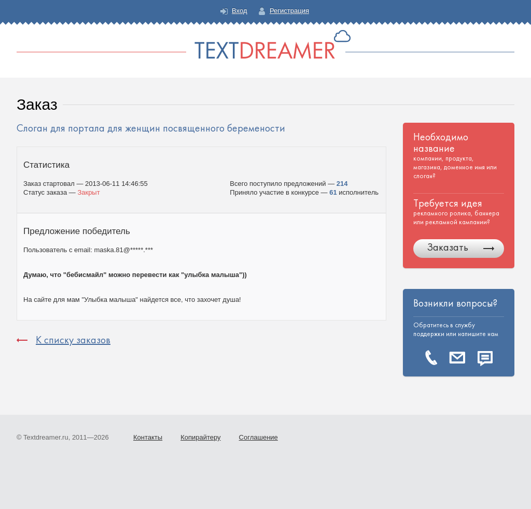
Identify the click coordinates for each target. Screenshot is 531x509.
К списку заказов (73, 340)
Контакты (147, 437)
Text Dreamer (265, 44)
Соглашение (258, 437)
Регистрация (289, 10)
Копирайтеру (200, 437)
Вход (239, 10)
